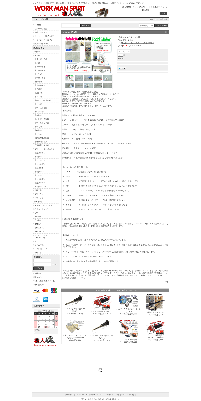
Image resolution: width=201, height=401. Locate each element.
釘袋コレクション (41, 209)
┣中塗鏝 (38, 130)
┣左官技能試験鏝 (41, 138)
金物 (36, 213)
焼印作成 (38, 202)
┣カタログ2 (39, 157)
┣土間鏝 (38, 127)
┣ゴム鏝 (38, 97)
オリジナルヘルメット (43, 205)
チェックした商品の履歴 (44, 36)
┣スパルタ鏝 (39, 70)
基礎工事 (38, 253)
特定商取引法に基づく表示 (45, 281)
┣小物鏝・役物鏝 (41, 119)
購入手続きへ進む (41, 44)
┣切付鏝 (38, 89)
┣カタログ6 (39, 172)
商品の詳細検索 (40, 32)
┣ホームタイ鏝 (40, 108)
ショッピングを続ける (43, 40)
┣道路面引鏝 (39, 85)
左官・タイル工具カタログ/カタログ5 (138, 43)
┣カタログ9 (39, 183)
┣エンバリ (39, 93)
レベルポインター (41, 249)
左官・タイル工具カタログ (45, 149)
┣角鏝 (37, 63)
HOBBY (37, 224)
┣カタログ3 (39, 160)
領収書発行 (39, 285)
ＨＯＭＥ (38, 25)
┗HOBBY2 (39, 232)
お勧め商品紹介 (40, 29)
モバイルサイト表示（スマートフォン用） (120, 395)
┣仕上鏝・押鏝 (40, 59)
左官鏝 (37, 55)
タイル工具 (39, 245)
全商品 (37, 52)
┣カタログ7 (39, 175)
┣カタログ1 (39, 153)
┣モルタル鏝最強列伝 (43, 100)
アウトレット (39, 198)
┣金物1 (37, 216)
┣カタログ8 (39, 179)
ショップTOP (138, 7)
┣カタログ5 (39, 168)
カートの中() (151, 7)
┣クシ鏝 (38, 104)
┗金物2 (37, 220)
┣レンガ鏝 (39, 74)
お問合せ (38, 273)
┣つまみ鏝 (39, 112)
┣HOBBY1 (39, 228)
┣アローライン (40, 67)
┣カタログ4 (39, 164)
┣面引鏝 (38, 82)
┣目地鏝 (38, 115)
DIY (36, 241)
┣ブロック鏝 (39, 78)
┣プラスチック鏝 (41, 123)
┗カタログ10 (40, 187)
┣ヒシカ (38, 134)
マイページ (162, 7)
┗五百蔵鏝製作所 (41, 145)
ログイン (154, 19)
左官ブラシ (39, 194)
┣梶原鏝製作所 (40, 142)
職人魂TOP (126, 7)
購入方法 (38, 277)
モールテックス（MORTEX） (40, 236)
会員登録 (163, 19)
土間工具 (38, 190)
